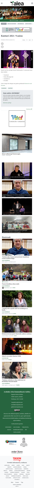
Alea (23, 465)
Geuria (28, 470)
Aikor (13, 465)
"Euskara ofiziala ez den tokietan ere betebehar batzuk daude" (13, 380)
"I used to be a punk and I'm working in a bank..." (15, 309)
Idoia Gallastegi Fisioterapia (11, 154)
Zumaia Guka (25, 477)
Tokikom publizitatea (17, 484)
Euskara (4, 88)
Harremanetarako (18, 429)
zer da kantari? (12, 23)
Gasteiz (10, 88)
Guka (28, 472)
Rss (26, 429)
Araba (13, 287)
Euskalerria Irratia (20, 470)
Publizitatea (25, 427)
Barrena (26, 468)
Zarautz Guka (16, 477)
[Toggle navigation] (1, 3)
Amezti (28, 465)
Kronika (21, 474)
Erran (10, 470)
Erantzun (29, 109)
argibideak (21, 23)
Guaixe (23, 472)
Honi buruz (8, 427)
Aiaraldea (7, 465)
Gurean (17, 482)
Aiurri (18, 465)
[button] (4, 150)
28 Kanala (17, 479)
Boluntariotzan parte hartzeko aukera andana (17, 334)
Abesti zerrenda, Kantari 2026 (11, 356)
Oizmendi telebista (16, 475)
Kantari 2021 (17, 20)
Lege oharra (16, 427)
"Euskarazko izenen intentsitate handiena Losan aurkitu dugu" (15, 257)
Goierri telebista (14, 472)
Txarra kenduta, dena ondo (10, 284)
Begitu (5, 470)
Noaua (7, 475)
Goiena (6, 472)
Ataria (25, 467)
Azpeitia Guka (9, 468)
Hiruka (15, 474)
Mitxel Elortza (6, 287)
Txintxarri (8, 477)
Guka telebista (8, 474)
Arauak (9, 429)
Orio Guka (25, 475)
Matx (12, 482)
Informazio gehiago (7, 102)
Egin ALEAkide (17, 432)
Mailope (28, 474)
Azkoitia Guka (18, 468)
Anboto (9, 467)
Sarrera (4, 23)
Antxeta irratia (17, 467)
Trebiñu (18, 385)
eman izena (28, 23)
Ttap (22, 482)
